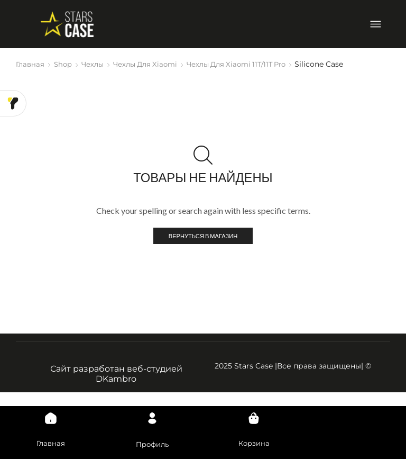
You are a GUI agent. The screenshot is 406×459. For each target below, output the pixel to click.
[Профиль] (152, 412)
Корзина (254, 442)
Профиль (152, 443)
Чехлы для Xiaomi (152, 64)
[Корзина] (254, 412)
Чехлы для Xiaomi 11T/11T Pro (251, 64)
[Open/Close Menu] (375, 24)
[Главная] (51, 412)
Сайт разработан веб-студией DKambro (116, 375)
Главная (31, 64)
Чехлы (96, 64)
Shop (65, 64)
